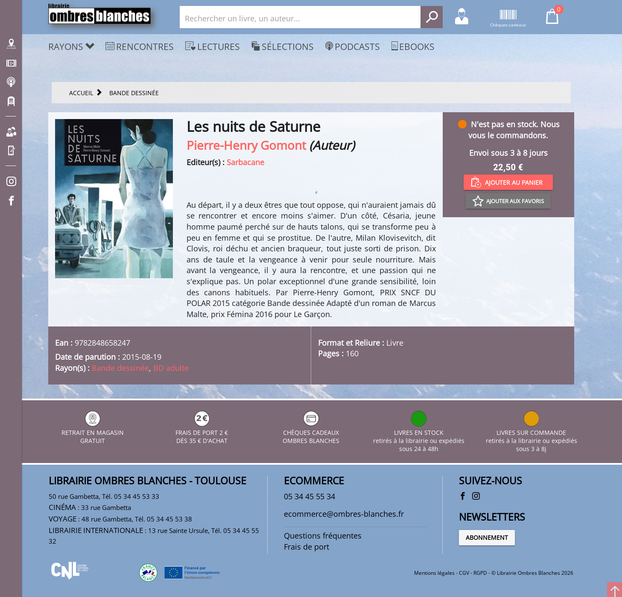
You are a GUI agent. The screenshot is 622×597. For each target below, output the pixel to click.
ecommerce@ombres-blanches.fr (344, 514)
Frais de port (306, 547)
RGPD (480, 573)
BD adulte (171, 368)
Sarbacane (245, 162)
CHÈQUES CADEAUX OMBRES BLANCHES (311, 432)
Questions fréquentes (323, 535)
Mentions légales (434, 573)
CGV (464, 573)
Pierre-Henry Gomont (246, 145)
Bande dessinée (120, 368)
